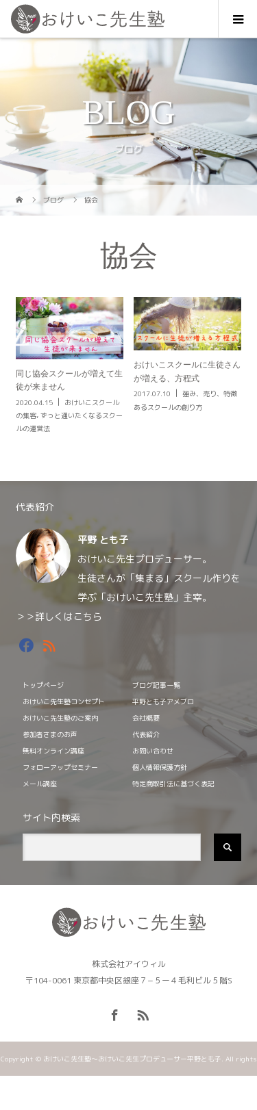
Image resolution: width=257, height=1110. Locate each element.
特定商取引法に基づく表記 (173, 783)
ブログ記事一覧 (156, 685)
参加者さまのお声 (50, 734)
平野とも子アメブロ (163, 701)
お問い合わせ (152, 751)
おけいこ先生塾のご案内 (60, 718)
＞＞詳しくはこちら (59, 616)
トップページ (43, 685)
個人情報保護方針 (159, 767)
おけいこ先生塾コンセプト (64, 701)
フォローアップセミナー (60, 767)
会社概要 (146, 718)
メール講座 (40, 783)
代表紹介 (146, 734)
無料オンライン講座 (53, 751)
